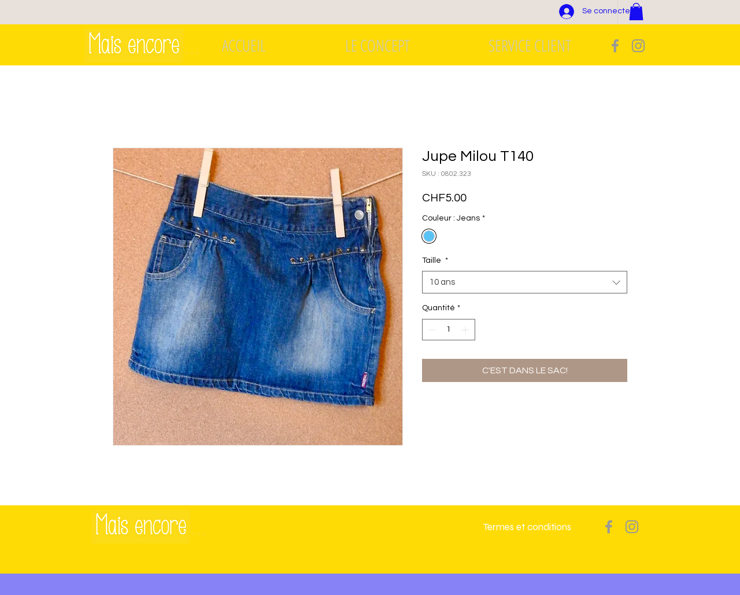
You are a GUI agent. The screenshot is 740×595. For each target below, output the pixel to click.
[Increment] (466, 329)
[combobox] (524, 282)
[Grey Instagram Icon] (638, 45)
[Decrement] (431, 329)
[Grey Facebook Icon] (615, 45)
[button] (636, 11)
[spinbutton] (448, 329)
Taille (435, 260)
